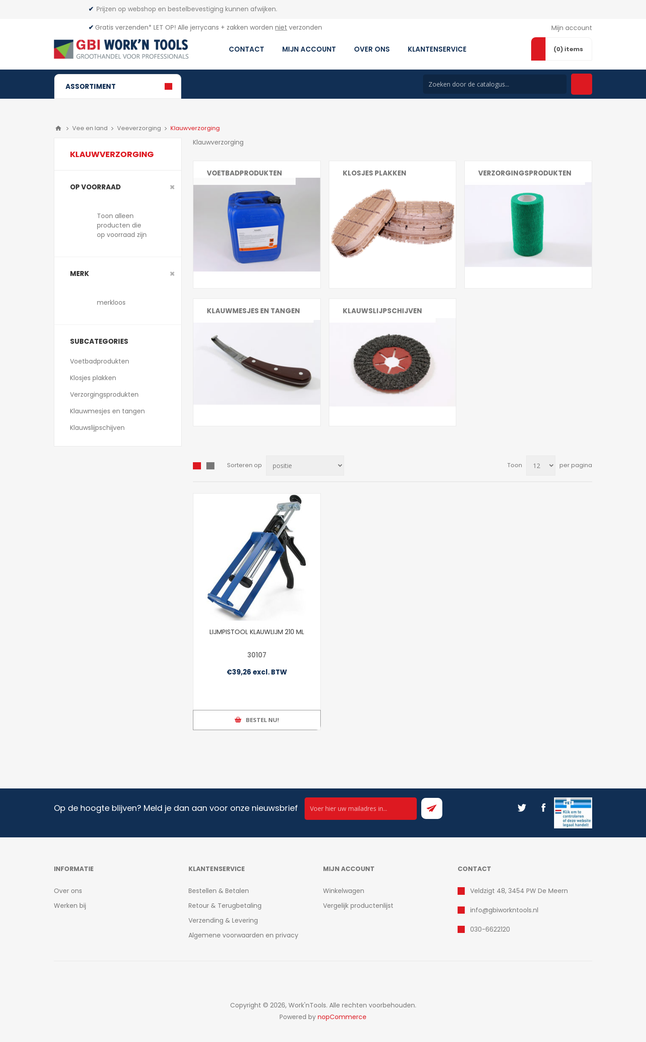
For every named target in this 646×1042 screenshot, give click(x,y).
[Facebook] (543, 808)
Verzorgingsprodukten (525, 173)
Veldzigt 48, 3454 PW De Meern (519, 890)
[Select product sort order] (305, 465)
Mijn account (571, 27)
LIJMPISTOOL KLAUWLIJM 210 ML (257, 631)
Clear (172, 187)
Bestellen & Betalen (218, 890)
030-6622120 (490, 929)
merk (79, 273)
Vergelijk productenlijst (358, 905)
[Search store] (495, 84)
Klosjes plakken (374, 173)
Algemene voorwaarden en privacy (243, 935)
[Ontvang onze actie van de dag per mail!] (361, 808)
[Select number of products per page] (540, 465)
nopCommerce (342, 1016)
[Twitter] (522, 808)
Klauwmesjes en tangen (253, 310)
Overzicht (197, 465)
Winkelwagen (343, 890)
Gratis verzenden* (123, 27)
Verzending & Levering (223, 920)
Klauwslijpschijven (382, 310)
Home (58, 128)
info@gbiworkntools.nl (504, 910)
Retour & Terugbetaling (225, 905)
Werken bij (70, 905)
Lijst (210, 465)
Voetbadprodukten (244, 173)
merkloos (111, 302)
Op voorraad (95, 187)
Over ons (68, 890)
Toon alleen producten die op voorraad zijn (122, 225)
